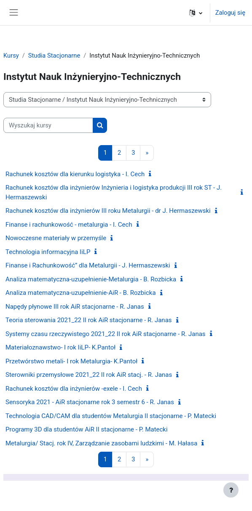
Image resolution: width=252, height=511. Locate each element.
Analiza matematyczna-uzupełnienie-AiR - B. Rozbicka (80, 293)
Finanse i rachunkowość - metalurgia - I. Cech (68, 224)
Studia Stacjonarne (54, 55)
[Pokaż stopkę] (231, 490)
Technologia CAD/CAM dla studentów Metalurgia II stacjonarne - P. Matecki (110, 416)
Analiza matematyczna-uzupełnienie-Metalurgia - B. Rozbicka (90, 279)
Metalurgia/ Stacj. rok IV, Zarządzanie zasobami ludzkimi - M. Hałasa (101, 443)
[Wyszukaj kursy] (48, 125)
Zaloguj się (230, 12)
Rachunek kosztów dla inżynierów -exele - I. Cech (73, 388)
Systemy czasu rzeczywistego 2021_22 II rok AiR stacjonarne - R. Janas (105, 334)
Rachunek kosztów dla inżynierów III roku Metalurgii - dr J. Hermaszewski (108, 210)
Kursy (11, 55)
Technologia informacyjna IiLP (47, 252)
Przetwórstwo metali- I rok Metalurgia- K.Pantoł (71, 361)
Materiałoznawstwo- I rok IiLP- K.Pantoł (60, 347)
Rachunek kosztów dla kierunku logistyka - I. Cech (75, 174)
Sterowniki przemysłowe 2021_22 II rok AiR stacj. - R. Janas (88, 375)
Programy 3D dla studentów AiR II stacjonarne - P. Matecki (86, 429)
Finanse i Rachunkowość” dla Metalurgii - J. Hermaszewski (87, 265)
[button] (195, 12)
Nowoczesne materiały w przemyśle (55, 238)
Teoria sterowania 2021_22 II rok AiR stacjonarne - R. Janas (88, 320)
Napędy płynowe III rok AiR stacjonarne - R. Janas (74, 306)
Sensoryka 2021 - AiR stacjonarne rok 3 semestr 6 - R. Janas (89, 402)
